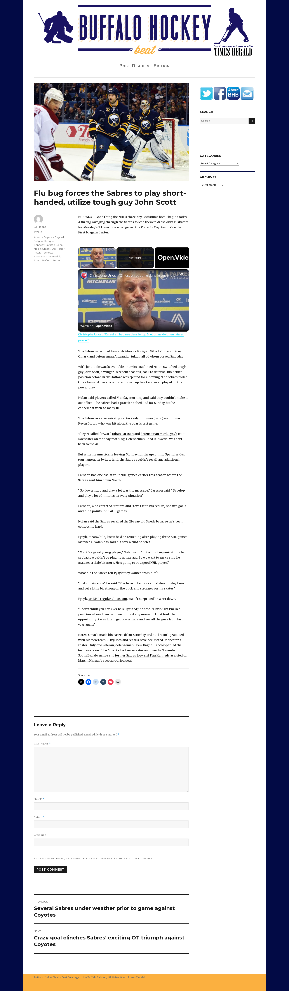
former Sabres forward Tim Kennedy (142, 655)
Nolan (37, 248)
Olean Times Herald (132, 977)
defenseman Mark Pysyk (159, 434)
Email (39, 817)
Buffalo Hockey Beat (46, 977)
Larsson (50, 244)
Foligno (38, 241)
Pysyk (37, 252)
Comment (42, 743)
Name (39, 799)
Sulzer (56, 260)
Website (40, 835)
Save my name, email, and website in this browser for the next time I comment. (94, 858)
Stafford (46, 260)
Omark (46, 248)
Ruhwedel (54, 256)
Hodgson (49, 241)
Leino (59, 244)
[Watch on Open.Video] (96, 325)
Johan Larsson (123, 434)
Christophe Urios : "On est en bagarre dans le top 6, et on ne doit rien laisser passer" (133, 275)
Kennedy (39, 244)
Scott (37, 260)
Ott (54, 248)
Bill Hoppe (40, 226)
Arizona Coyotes (44, 237)
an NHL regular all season (107, 599)
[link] (84, 275)
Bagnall (59, 237)
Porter (61, 248)
